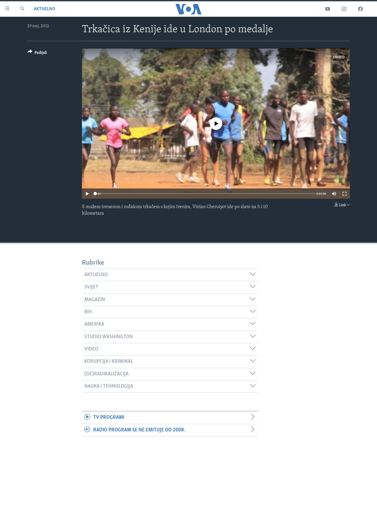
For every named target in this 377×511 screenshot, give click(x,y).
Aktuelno (44, 9)
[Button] (37, 53)
